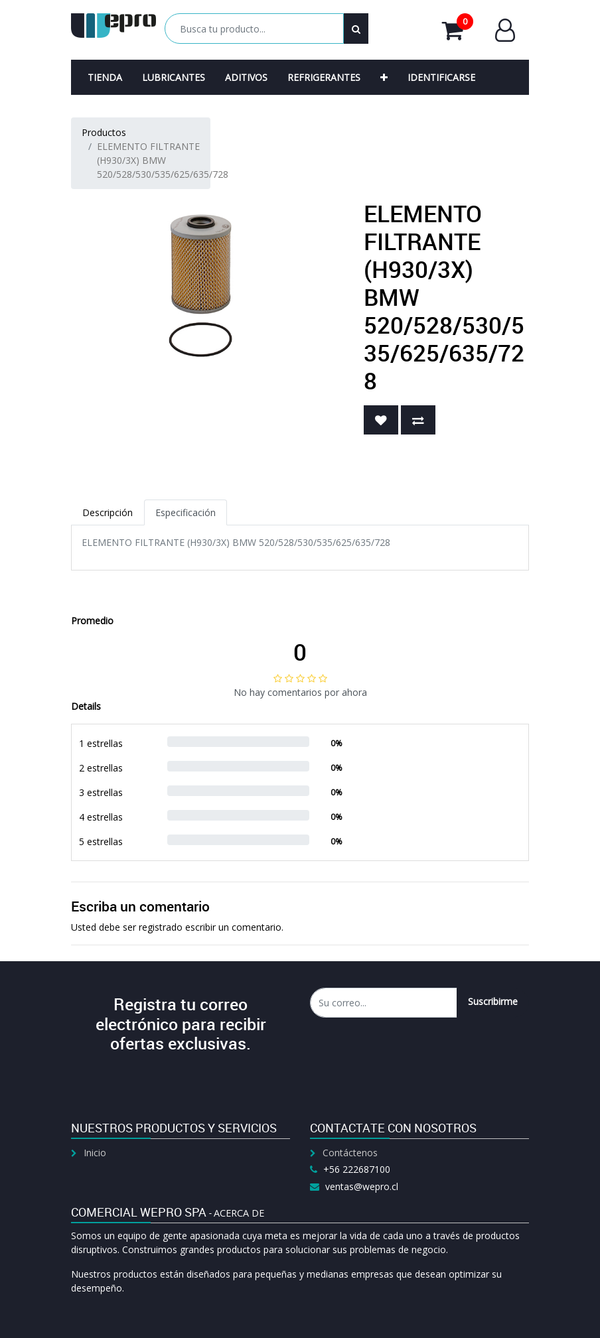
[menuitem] (105, 77)
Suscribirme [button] (493, 1001)
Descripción (107, 512)
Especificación (185, 512)
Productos (104, 132)
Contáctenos (350, 1152)
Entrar (505, 30)
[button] (384, 77)
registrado (161, 927)
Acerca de (239, 1213)
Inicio (95, 1152)
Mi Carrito (457, 30)
